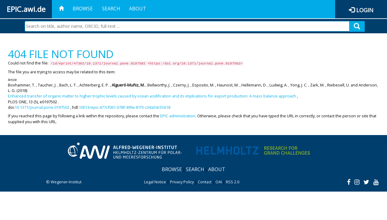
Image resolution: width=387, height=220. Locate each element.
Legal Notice (155, 182)
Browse (83, 8)
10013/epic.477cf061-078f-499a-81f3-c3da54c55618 (124, 107)
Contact (205, 182)
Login (364, 10)
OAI (218, 182)
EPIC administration (177, 116)
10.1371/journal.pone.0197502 (42, 107)
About (137, 8)
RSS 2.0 (232, 182)
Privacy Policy (182, 182)
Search (111, 8)
